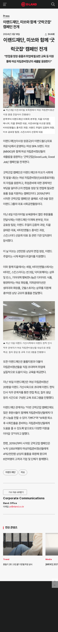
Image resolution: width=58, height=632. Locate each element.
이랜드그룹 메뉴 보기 (4, 4)
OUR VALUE (8, 595)
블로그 (25, 615)
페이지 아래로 (55, 580)
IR (23, 598)
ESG (24, 602)
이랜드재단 (10, 472)
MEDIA (25, 605)
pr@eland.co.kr (16, 506)
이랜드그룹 (29, 4)
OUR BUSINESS (9, 602)
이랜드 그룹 (11, 588)
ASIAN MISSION (9, 605)
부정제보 (37, 598)
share (51, 34)
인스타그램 (19, 615)
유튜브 (30, 615)
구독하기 (20, 619)
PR (23, 595)
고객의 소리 (38, 595)
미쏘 (23, 472)
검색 (53, 4)
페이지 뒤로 (55, 585)
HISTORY (7, 598)
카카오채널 (36, 615)
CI (4, 608)
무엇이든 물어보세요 (41, 602)
